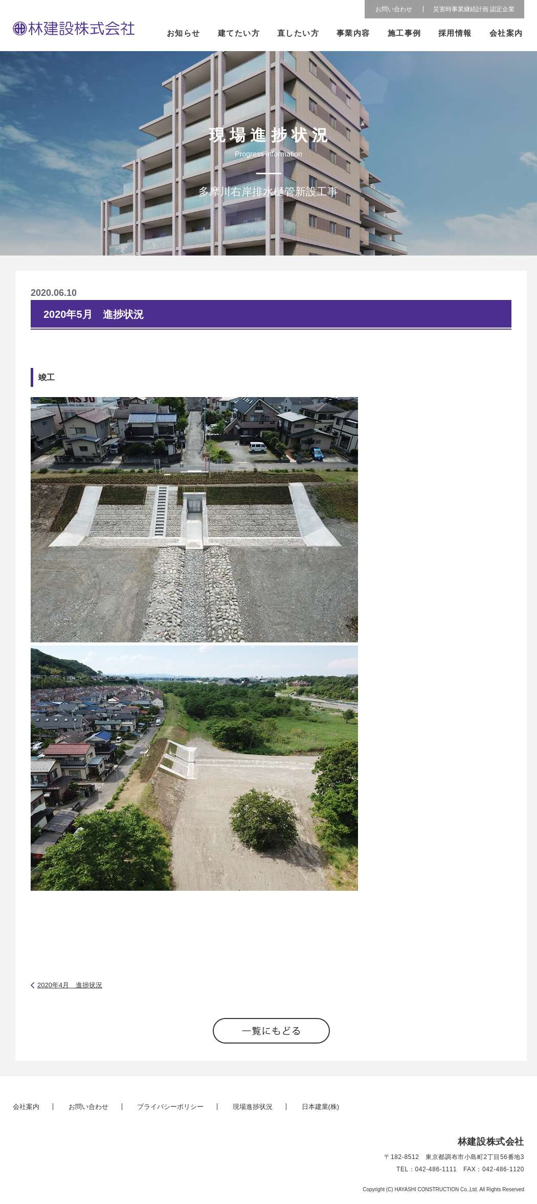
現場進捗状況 (253, 1106)
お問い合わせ (393, 9)
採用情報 (455, 33)
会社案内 (506, 33)
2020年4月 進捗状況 (69, 985)
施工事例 (404, 33)
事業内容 (353, 33)
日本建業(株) (321, 1106)
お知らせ (183, 33)
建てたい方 (239, 33)
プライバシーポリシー (170, 1106)
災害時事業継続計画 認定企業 (473, 9)
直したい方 (298, 33)
